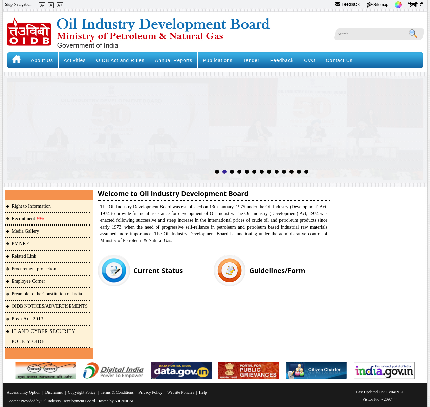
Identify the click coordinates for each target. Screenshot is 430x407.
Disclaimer (54, 392)
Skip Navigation (18, 4)
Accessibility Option (23, 392)
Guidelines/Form (277, 270)
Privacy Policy (150, 392)
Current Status (158, 270)
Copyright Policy (81, 392)
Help (203, 392)
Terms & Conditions (117, 392)
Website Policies (180, 392)
